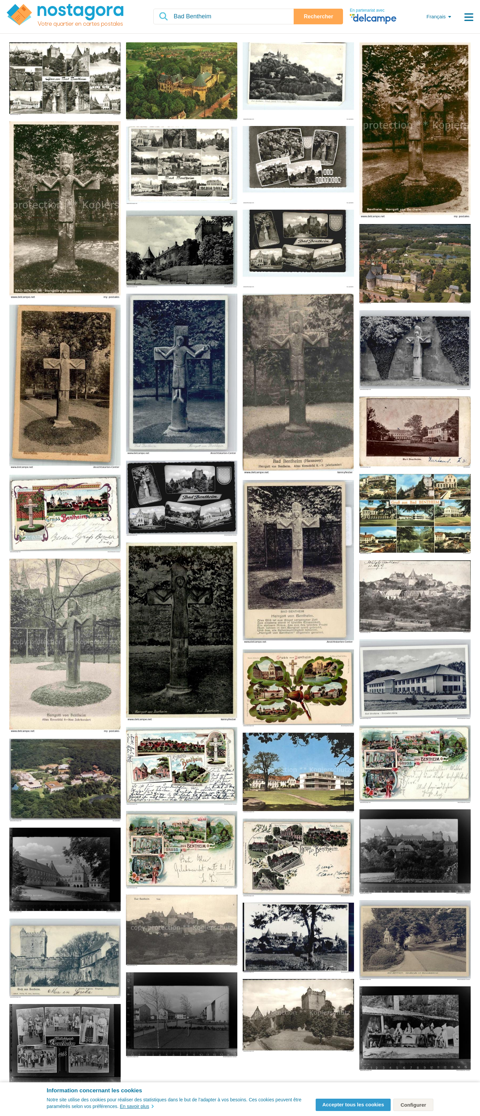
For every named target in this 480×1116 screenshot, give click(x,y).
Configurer (413, 1105)
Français (436, 16)
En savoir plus (137, 1106)
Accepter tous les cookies (353, 1104)
